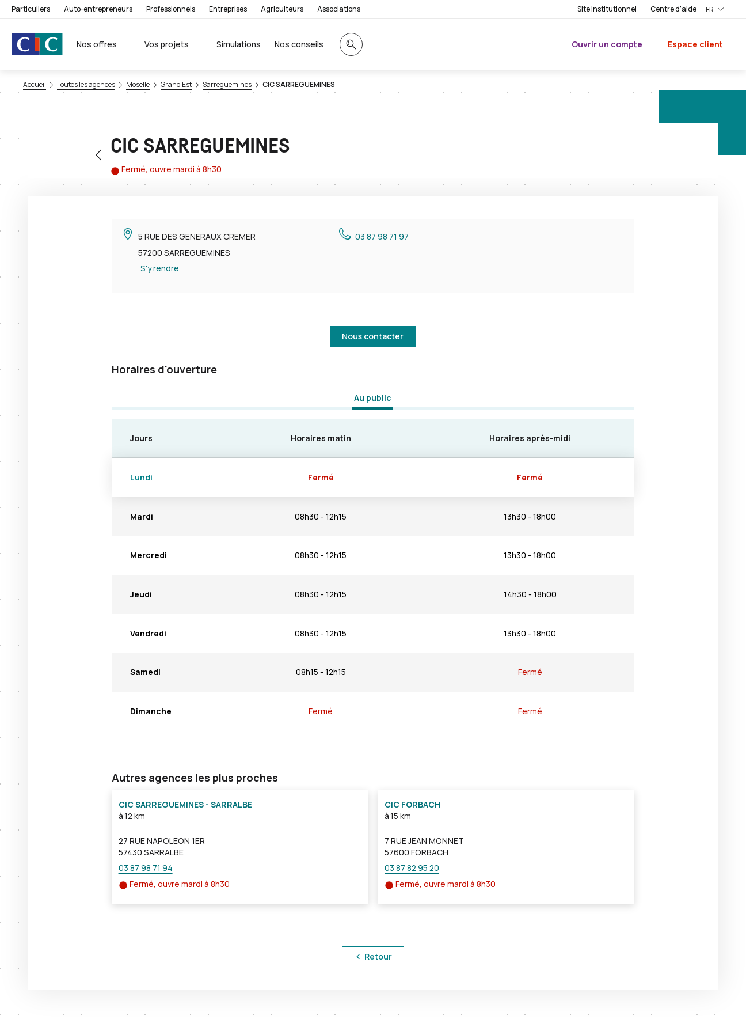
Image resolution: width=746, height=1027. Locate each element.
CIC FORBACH (412, 804)
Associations (338, 9)
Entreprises (228, 9)
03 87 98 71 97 (382, 236)
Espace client (695, 44)
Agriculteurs (282, 9)
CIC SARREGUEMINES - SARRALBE (185, 804)
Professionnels (170, 9)
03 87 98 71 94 (146, 867)
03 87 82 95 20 (412, 867)
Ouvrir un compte (607, 44)
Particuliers (31, 9)
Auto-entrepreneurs (98, 9)
